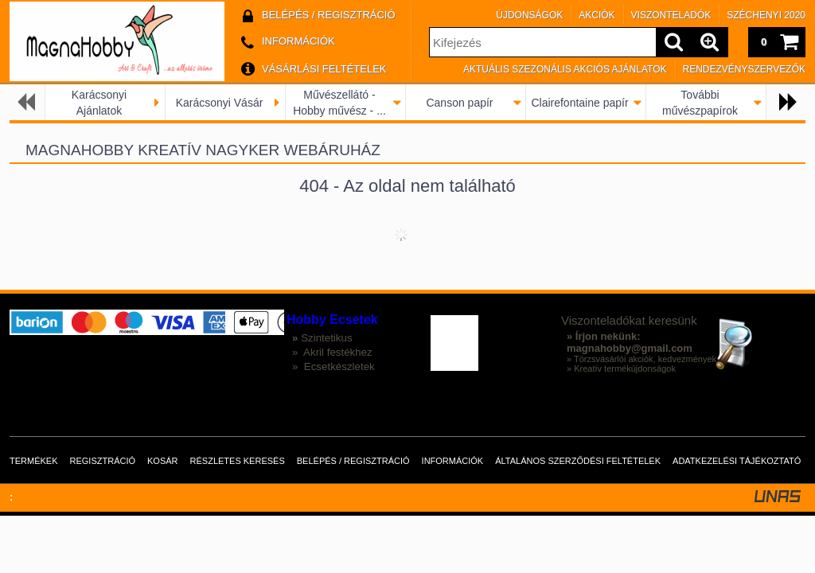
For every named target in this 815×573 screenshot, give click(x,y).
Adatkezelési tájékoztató (737, 461)
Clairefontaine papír (579, 102)
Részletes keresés (237, 461)
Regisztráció (103, 461)
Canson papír (459, 102)
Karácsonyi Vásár (219, 102)
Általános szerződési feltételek (578, 461)
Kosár (162, 461)
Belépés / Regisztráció (353, 461)
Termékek (34, 461)
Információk (453, 461)
